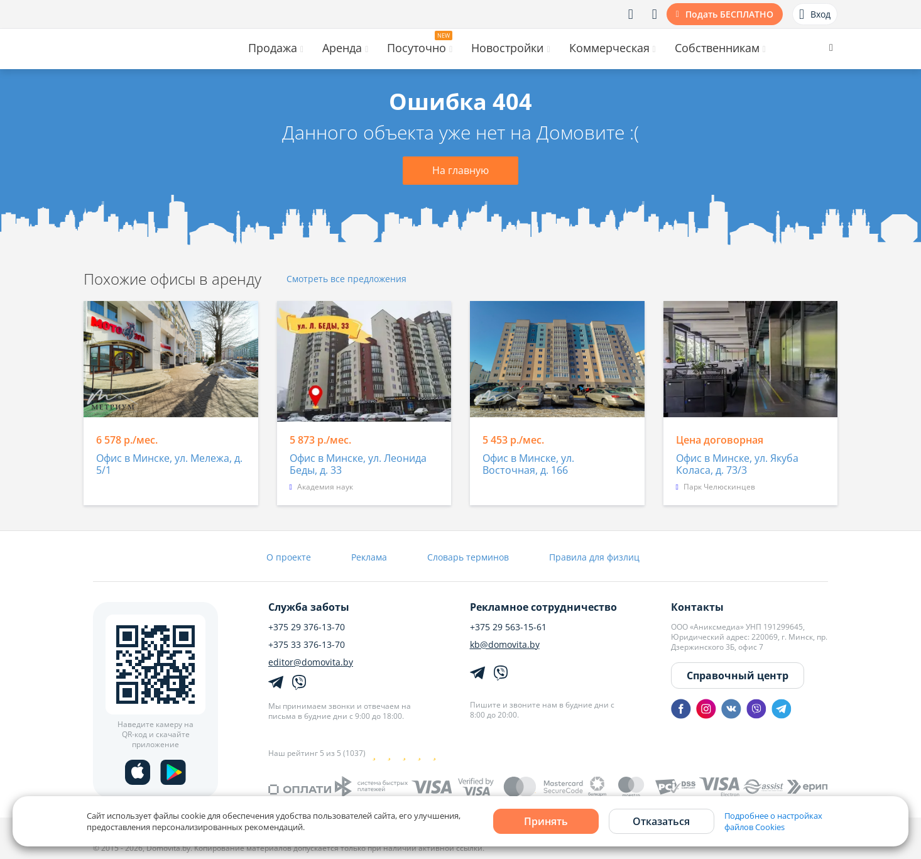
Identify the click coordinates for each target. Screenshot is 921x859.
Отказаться (661, 821)
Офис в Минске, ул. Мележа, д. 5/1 (169, 464)
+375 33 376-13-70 (306, 645)
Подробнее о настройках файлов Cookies (773, 821)
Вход (815, 14)
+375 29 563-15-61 (508, 627)
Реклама (369, 557)
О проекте (288, 557)
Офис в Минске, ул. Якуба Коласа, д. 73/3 (737, 464)
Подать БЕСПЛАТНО (729, 14)
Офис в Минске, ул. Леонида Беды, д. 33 (358, 464)
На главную (460, 170)
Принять (546, 821)
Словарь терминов (468, 557)
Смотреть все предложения (346, 279)
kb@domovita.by (505, 645)
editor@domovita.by (310, 662)
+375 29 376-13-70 (306, 627)
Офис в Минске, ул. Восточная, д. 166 (528, 464)
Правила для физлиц (594, 557)
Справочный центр (737, 675)
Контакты (697, 607)
